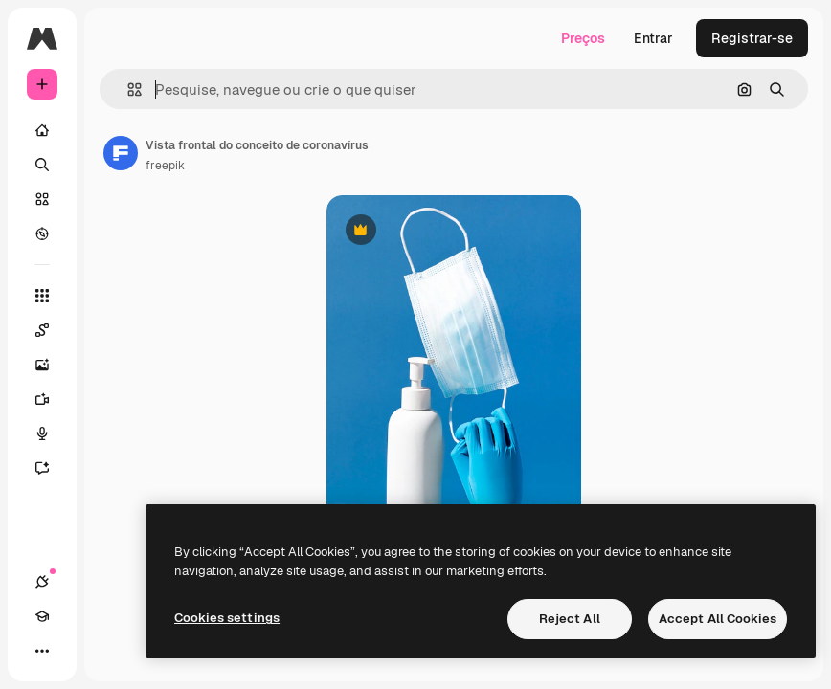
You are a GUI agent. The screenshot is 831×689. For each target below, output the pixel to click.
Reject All (569, 619)
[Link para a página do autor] (120, 153)
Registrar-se (752, 38)
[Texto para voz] (52, 433)
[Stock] (42, 199)
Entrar (653, 38)
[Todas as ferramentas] (42, 295)
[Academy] (42, 616)
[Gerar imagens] (52, 364)
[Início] (42, 130)
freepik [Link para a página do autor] (165, 165)
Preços (583, 38)
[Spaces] (52, 330)
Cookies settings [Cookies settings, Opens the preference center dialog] (227, 618)
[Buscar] (42, 164)
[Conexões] (42, 582)
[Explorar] (42, 233)
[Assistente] (52, 468)
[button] (127, 89)
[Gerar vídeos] (52, 399)
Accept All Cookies (717, 619)
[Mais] (42, 650)
